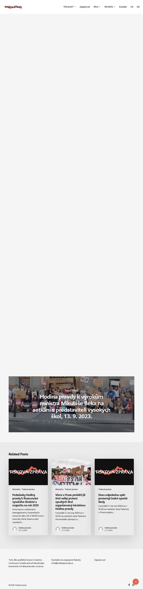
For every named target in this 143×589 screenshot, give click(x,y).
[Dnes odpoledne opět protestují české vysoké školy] (114, 497)
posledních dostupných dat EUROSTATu (54, 287)
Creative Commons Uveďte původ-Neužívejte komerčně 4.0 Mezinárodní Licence (26, 563)
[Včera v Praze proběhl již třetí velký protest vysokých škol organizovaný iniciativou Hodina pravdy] (71, 497)
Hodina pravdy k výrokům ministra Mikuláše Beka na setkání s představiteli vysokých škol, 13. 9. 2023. (71, 404)
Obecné (33, 24)
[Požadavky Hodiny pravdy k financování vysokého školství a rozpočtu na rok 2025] (28, 497)
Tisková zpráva (48, 24)
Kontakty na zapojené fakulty (66, 560)
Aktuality (16, 489)
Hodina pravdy (40, 76)
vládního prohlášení (38, 281)
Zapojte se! (99, 560)
